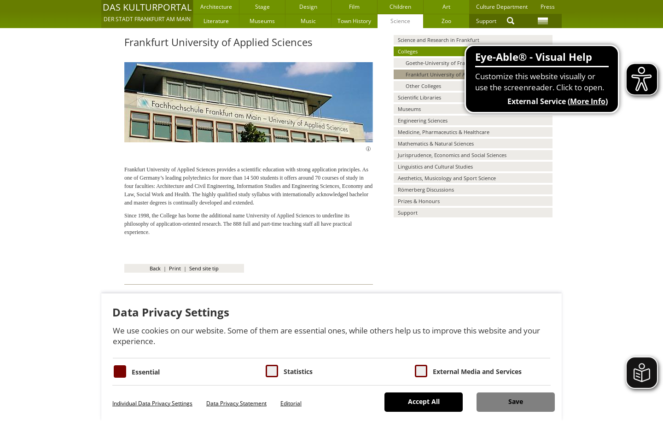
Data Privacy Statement (236, 403)
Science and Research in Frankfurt (438, 39)
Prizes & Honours (419, 201)
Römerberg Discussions (426, 189)
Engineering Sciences (423, 120)
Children (400, 7)
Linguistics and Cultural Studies (435, 166)
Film (354, 7)
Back (155, 268)
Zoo (446, 21)
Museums (262, 21)
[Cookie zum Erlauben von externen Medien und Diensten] (421, 371)
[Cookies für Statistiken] (272, 371)
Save (515, 401)
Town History (354, 21)
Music (308, 21)
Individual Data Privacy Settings (152, 403)
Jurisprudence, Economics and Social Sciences (452, 155)
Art (446, 7)
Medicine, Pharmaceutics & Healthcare (443, 132)
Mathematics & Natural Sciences (436, 143)
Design (308, 7)
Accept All (424, 401)
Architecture (216, 7)
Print (175, 268)
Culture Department (502, 7)
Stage (262, 7)
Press (548, 7)
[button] (147, 14)
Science (400, 21)
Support (486, 21)
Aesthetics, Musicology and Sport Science (447, 178)
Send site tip (204, 268)
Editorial (291, 403)
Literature (216, 21)
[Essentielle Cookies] (120, 371)
